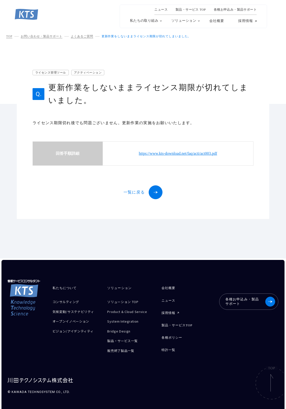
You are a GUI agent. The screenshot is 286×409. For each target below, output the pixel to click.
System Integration (125, 318)
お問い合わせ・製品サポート (41, 36)
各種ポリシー (171, 333)
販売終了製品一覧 (122, 344)
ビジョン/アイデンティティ (76, 331)
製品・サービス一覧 (124, 336)
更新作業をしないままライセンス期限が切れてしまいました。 (146, 36)
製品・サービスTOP (177, 322)
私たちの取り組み (144, 20)
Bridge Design (120, 327)
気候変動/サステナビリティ (74, 311)
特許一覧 (168, 345)
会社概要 (216, 21)
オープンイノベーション (74, 322)
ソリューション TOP (125, 301)
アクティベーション (88, 72)
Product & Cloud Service (130, 310)
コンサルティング (68, 301)
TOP (9, 36)
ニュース (161, 9)
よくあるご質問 (82, 36)
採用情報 (245, 21)
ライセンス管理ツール (50, 72)
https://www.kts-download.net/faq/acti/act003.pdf (178, 153)
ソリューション (183, 20)
